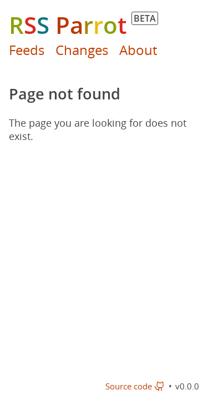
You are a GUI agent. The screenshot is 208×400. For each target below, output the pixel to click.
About (138, 50)
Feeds (26, 50)
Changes (81, 50)
